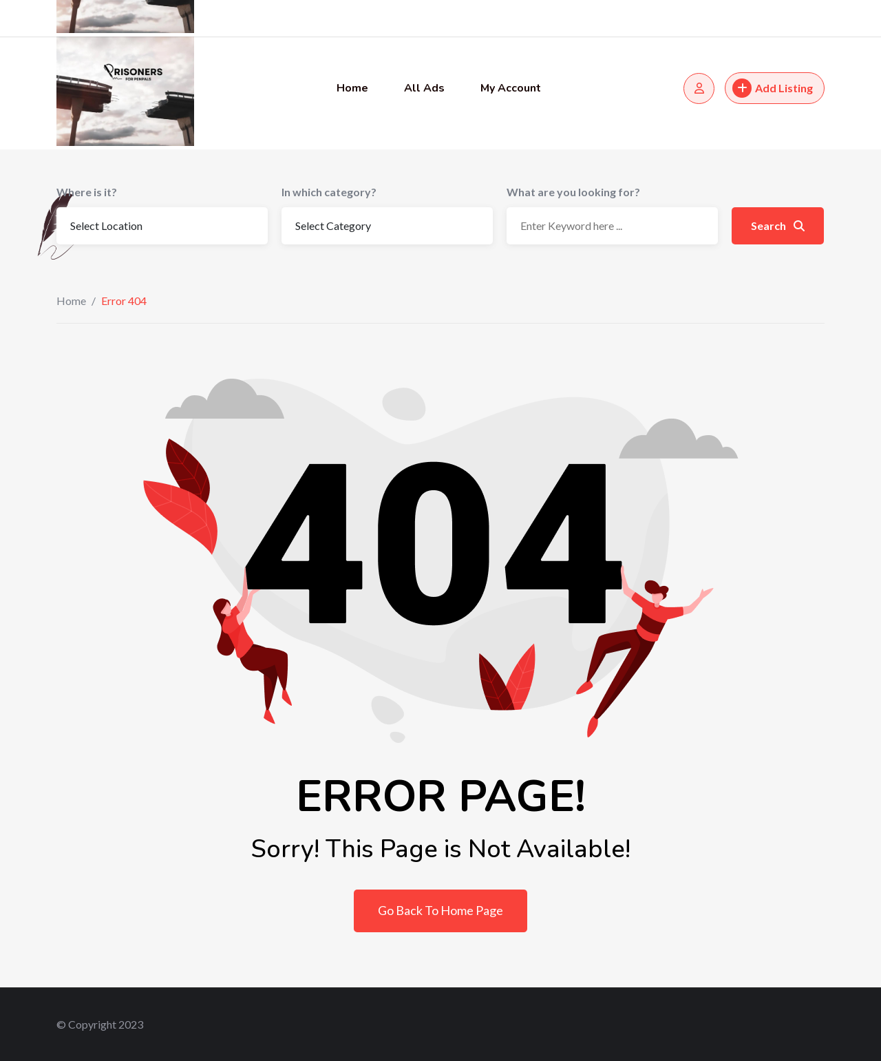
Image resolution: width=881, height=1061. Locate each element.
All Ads (424, 88)
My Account (510, 88)
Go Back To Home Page (440, 910)
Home (352, 88)
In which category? (329, 191)
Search (778, 225)
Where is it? (86, 191)
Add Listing (772, 88)
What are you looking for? (573, 191)
